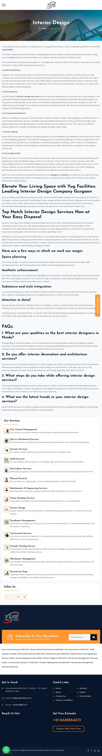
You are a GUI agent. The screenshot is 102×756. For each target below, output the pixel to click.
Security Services (18, 449)
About (58, 692)
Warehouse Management (23, 559)
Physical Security (18, 478)
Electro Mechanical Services (24, 439)
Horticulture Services (20, 469)
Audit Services (17, 459)
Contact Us (60, 696)
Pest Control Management (23, 429)
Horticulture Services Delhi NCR (31, 654)
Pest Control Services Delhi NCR (15, 649)
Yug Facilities (7, 49)
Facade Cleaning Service (22, 546)
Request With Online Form (69, 729)
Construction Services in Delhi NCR (23, 662)
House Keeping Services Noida (29, 658)
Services (83, 688)
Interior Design (17, 508)
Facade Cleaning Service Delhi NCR (55, 662)
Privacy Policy (85, 696)
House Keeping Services (22, 498)
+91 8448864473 (19, 705)
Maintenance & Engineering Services (28, 488)
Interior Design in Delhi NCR (54, 658)
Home (43, 29)
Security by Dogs (18, 571)
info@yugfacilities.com (22, 698)
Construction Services (21, 533)
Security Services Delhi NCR (76, 649)
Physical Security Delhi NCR (57, 654)
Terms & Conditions (64, 700)
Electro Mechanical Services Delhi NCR (46, 649)
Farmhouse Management (22, 520)
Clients (82, 692)
